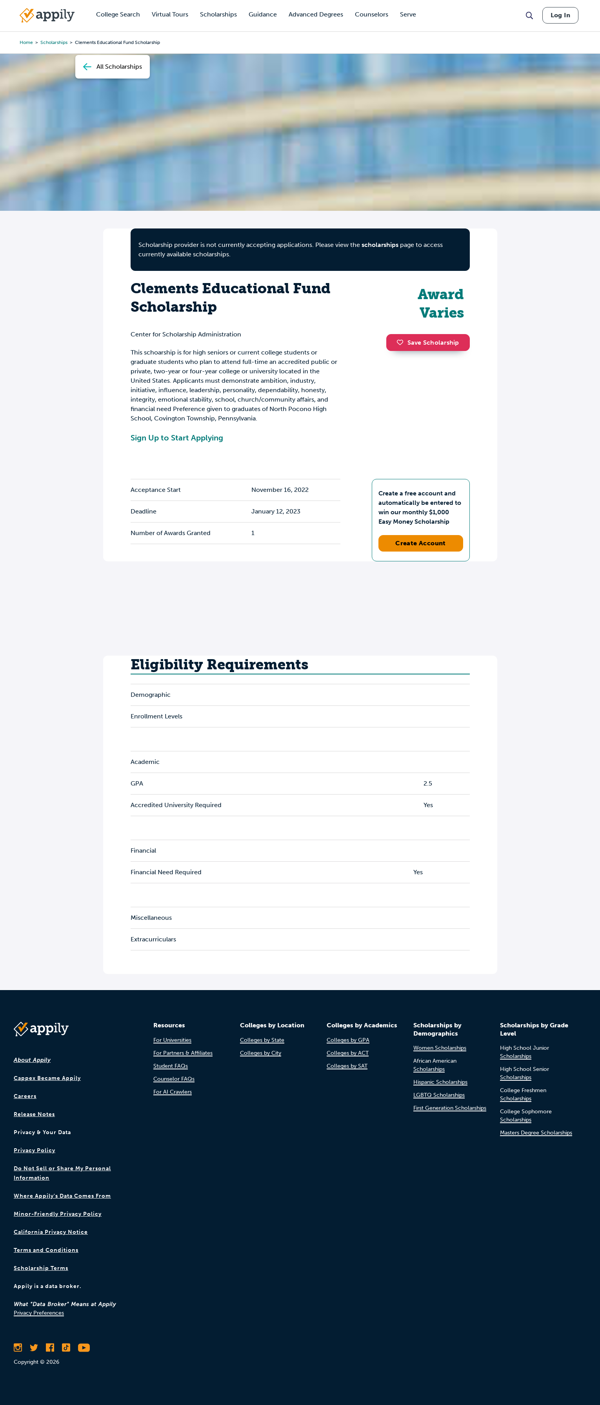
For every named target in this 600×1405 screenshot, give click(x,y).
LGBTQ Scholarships (439, 1095)
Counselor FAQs (174, 1079)
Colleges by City (260, 1053)
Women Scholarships (439, 1048)
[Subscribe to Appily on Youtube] (84, 1348)
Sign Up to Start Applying (177, 437)
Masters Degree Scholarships (536, 1132)
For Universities (172, 1040)
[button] (402, 342)
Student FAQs (170, 1066)
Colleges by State (262, 1040)
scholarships (53, 42)
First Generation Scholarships (449, 1108)
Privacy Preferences (39, 1313)
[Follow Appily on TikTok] (66, 1348)
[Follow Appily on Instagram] (18, 1348)
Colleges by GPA (348, 1040)
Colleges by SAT (347, 1066)
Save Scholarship (428, 342)
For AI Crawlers (172, 1092)
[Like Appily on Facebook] (50, 1348)
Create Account (420, 543)
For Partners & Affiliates (183, 1053)
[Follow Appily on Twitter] (34, 1348)
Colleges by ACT (348, 1053)
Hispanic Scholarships (440, 1082)
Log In (560, 15)
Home (26, 42)
